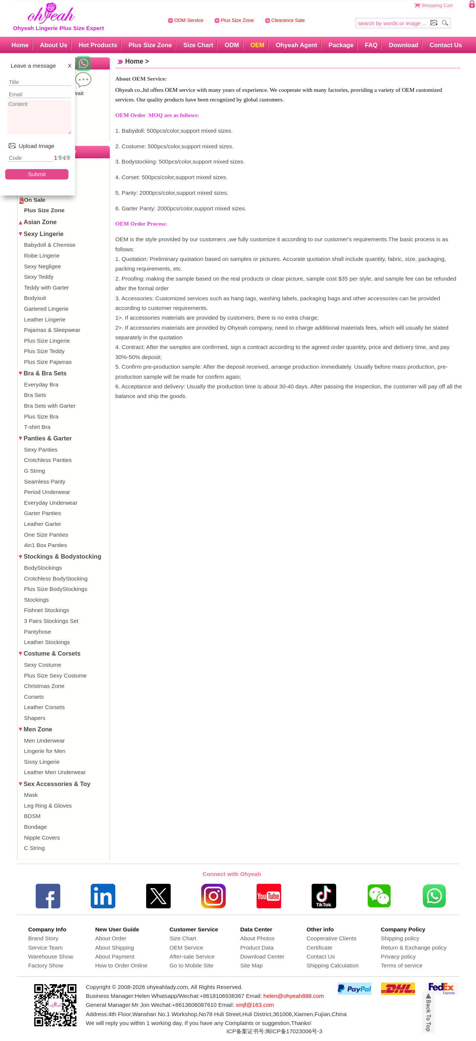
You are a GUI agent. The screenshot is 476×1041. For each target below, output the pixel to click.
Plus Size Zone (234, 20)
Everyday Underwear (51, 503)
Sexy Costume (42, 665)
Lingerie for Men (44, 751)
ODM (232, 45)
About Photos (257, 938)
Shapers (34, 718)
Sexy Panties (41, 449)
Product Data (257, 947)
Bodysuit (35, 298)
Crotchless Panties (48, 460)
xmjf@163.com (255, 1005)
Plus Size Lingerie (47, 340)
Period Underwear (47, 492)
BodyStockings (43, 568)
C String (34, 848)
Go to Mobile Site (191, 965)
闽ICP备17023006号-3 (294, 1031)
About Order (110, 938)
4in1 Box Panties (45, 545)
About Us (53, 45)
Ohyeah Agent (296, 45)
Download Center (262, 956)
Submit (37, 174)
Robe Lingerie (42, 255)
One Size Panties (46, 534)
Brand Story (43, 938)
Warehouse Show (50, 956)
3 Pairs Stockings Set (51, 621)
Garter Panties (42, 513)
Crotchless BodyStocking (56, 578)
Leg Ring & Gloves (48, 805)
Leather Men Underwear (55, 772)
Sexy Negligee (42, 266)
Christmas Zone (44, 686)
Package (341, 45)
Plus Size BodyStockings (55, 589)
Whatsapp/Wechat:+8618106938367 (197, 996)
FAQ (371, 45)
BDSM (32, 816)
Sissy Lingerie (42, 762)
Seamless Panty (44, 481)
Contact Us (446, 45)
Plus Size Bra (41, 416)
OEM (257, 45)
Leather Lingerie (44, 319)
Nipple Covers (42, 837)
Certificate (319, 947)
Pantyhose (37, 631)
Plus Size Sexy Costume (55, 675)
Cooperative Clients (331, 938)
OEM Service (186, 947)
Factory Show (45, 965)
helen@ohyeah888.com (293, 996)
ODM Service (185, 20)
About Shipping (114, 947)
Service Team (45, 947)
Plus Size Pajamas (48, 362)
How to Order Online (121, 965)
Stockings (36, 600)
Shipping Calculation (332, 965)
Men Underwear (44, 740)
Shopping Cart (437, 5)
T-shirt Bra (37, 427)
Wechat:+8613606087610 (183, 1005)
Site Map (251, 965)
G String (34, 471)
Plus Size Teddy (44, 351)
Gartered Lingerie (46, 308)
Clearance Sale (285, 20)
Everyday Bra (41, 384)
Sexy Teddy (39, 277)
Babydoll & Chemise (50, 245)
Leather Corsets (44, 707)
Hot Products (97, 45)
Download (403, 45)
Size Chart (198, 45)
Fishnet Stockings (46, 610)
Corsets (34, 697)
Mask (31, 795)
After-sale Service (192, 956)
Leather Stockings (47, 642)
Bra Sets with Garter (50, 406)
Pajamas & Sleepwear (52, 330)
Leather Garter (42, 524)
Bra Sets (35, 395)
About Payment (114, 956)
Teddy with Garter (46, 287)
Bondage (35, 827)
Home (20, 45)
